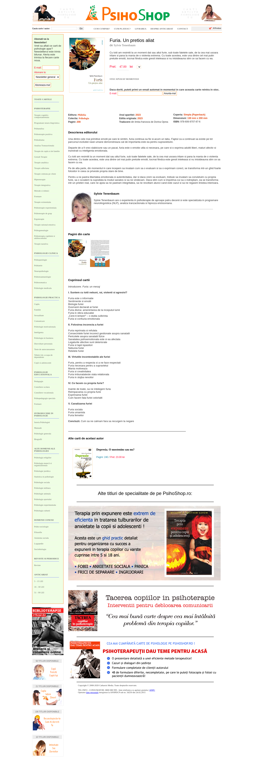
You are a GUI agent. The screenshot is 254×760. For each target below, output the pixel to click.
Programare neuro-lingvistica (46, 123)
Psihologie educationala (43, 373)
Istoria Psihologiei (42, 422)
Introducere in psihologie (43, 414)
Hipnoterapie (39, 179)
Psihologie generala (42, 433)
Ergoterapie (39, 219)
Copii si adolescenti (42, 363)
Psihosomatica (40, 282)
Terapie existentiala (42, 202)
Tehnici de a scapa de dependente (43, 356)
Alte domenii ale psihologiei (44, 449)
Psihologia (84, 118)
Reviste (37, 565)
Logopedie (38, 543)
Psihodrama (39, 140)
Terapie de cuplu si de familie (47, 151)
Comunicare (39, 321)
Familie (37, 310)
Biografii (38, 439)
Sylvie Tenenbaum (125, 45)
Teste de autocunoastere (44, 349)
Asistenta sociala (41, 538)
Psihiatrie (38, 265)
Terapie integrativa (42, 185)
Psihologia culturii (42, 510)
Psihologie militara (42, 488)
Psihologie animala (42, 493)
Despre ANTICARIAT (161, 28)
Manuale (38, 428)
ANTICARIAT (41, 574)
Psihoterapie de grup (43, 213)
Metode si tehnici (41, 191)
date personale (92, 692)
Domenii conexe (44, 520)
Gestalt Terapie (40, 157)
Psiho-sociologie (41, 526)
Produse (215, 28)
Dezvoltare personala (43, 343)
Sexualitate (39, 315)
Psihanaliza (39, 128)
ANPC (152, 690)
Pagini (72, 234)
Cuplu (36, 304)
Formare (37, 196)
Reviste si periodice (46, 558)
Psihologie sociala (42, 482)
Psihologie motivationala (45, 326)
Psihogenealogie (41, 230)
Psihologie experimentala (45, 505)
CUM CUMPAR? (102, 28)
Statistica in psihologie (44, 476)
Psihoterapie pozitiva (43, 134)
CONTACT (182, 28)
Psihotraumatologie (42, 277)
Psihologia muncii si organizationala (43, 464)
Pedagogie (38, 381)
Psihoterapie (42, 108)
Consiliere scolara (42, 387)
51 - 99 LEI (39, 592)
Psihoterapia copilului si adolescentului (44, 237)
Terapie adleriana (41, 168)
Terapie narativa (41, 244)
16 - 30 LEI (39, 587)
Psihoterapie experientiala (45, 208)
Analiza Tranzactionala (44, 145)
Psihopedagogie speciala (44, 398)
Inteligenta (38, 332)
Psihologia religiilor (42, 457)
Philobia (82, 115)
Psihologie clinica (46, 253)
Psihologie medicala (43, 288)
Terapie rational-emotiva (44, 224)
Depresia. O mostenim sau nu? (115, 449)
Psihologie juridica (42, 471)
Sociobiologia (40, 549)
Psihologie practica (47, 297)
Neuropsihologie (41, 271)
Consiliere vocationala (44, 392)
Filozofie (38, 532)
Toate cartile (43, 99)
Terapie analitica (41, 162)
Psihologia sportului (42, 499)
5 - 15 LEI (38, 581)
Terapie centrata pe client (45, 174)
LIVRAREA (140, 28)
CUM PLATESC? (122, 28)
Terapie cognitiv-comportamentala (41, 116)
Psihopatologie (40, 260)
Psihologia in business (43, 338)
